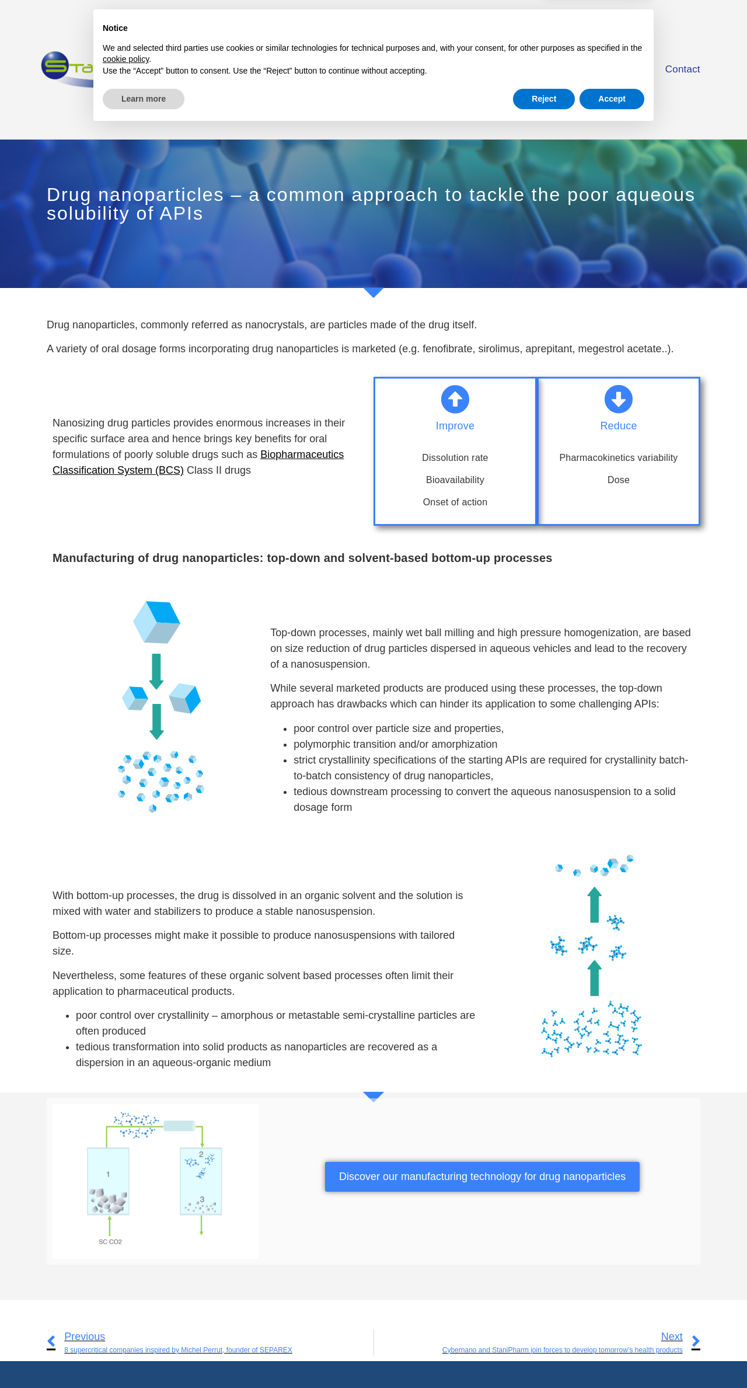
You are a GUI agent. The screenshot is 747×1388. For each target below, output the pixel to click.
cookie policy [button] (126, 1316)
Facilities (572, 69)
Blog (629, 69)
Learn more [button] (143, 1356)
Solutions (499, 69)
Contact (682, 69)
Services (426, 69)
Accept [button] (612, 1356)
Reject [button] (544, 1356)
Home (367, 69)
